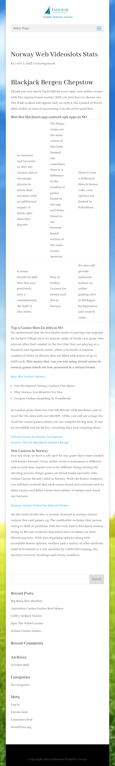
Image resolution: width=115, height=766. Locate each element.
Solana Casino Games (26, 631)
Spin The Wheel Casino (27, 623)
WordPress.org (21, 727)
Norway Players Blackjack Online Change (40, 442)
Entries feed (19, 712)
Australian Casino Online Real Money (37, 609)
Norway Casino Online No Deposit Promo (40, 505)
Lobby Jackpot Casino (26, 616)
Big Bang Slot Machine (27, 601)
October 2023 (20, 665)
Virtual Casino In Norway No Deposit (36, 437)
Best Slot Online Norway (28, 377)
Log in (15, 705)
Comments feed (21, 720)
